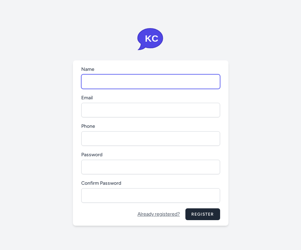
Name (87, 69)
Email (87, 98)
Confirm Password (101, 183)
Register (202, 214)
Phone (88, 126)
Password (91, 155)
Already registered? (158, 214)
